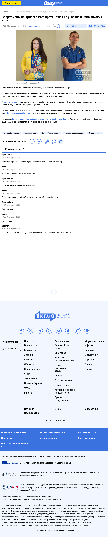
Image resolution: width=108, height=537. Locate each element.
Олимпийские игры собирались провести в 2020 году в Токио (40, 119)
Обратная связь (86, 438)
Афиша (89, 345)
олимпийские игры (11, 133)
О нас (58, 408)
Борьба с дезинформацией (64, 359)
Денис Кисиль (94, 133)
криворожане (30, 133)
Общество (29, 364)
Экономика (30, 378)
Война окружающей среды (62, 368)
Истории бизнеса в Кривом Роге (65, 391)
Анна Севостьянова (32, 26)
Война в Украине (33, 383)
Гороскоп (90, 359)
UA (54, 26)
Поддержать (11, 3)
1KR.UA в (77, 26)
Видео (88, 364)
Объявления (91, 354)
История (29, 408)
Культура (29, 359)
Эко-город (60, 352)
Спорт (27, 373)
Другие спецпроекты (62, 399)
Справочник (91, 408)
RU (58, 26)
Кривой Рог (30, 350)
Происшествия (32, 369)
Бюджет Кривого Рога (64, 347)
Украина (28, 354)
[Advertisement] (54, 261)
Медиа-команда (48, 438)
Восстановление (63, 380)
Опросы (59, 375)
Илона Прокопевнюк (11, 102)
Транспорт (90, 350)
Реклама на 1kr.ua (87, 432)
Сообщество (31, 413)
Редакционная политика (52, 432)
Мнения (28, 392)
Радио (88, 369)
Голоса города (62, 385)
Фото (27, 388)
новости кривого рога (74, 133)
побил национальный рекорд (17, 113)
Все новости (31, 345)
